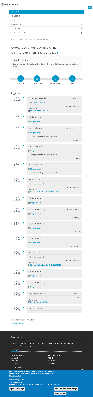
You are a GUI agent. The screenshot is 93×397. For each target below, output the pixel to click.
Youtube (15, 358)
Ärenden (14, 12)
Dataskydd (52, 363)
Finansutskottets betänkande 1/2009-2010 (45, 192)
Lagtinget (15, 29)
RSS (50, 358)
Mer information (15, 378)
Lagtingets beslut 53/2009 (39, 302)
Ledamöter (15, 24)
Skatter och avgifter (18, 323)
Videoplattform (16, 384)
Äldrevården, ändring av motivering (37, 39)
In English (51, 361)
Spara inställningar (17, 391)
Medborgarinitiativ (54, 355)
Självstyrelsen (18, 33)
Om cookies (15, 363)
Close (82, 372)
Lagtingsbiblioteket (17, 355)
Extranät (14, 361)
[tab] (20, 78)
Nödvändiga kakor (18, 382)
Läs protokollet (35, 121)
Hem (12, 39)
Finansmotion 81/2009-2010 (40, 111)
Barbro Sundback (39, 103)
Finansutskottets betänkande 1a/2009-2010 (45, 265)
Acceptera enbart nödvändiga (66, 391)
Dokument (15, 16)
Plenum (14, 20)
